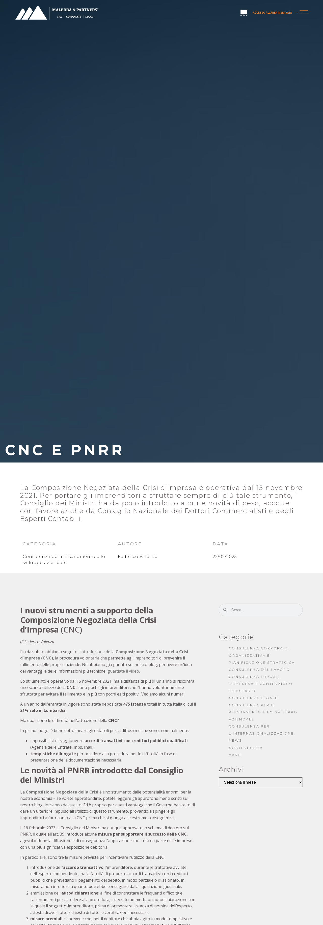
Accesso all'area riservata (270, 13)
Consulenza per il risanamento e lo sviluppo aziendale (263, 712)
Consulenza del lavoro (259, 670)
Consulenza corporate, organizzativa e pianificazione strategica (262, 655)
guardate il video (123, 671)
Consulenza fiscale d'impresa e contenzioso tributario (261, 684)
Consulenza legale (253, 698)
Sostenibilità (246, 748)
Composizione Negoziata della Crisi (62, 792)
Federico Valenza (138, 556)
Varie (235, 755)
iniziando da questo (63, 805)
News (235, 740)
